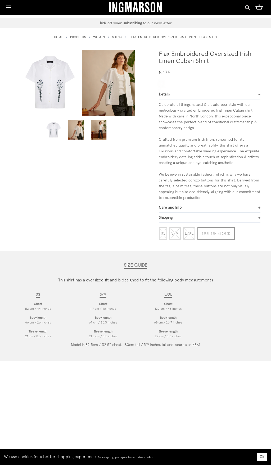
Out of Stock (216, 233)
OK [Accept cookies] (262, 457)
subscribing (132, 23)
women (99, 37)
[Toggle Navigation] (8, 6)
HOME (58, 37)
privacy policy (144, 457)
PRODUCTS (78, 37)
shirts (117, 37)
